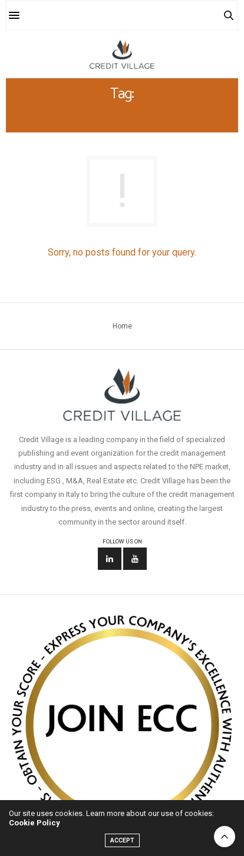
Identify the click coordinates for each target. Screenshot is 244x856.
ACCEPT (122, 840)
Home (122, 326)
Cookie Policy (34, 822)
